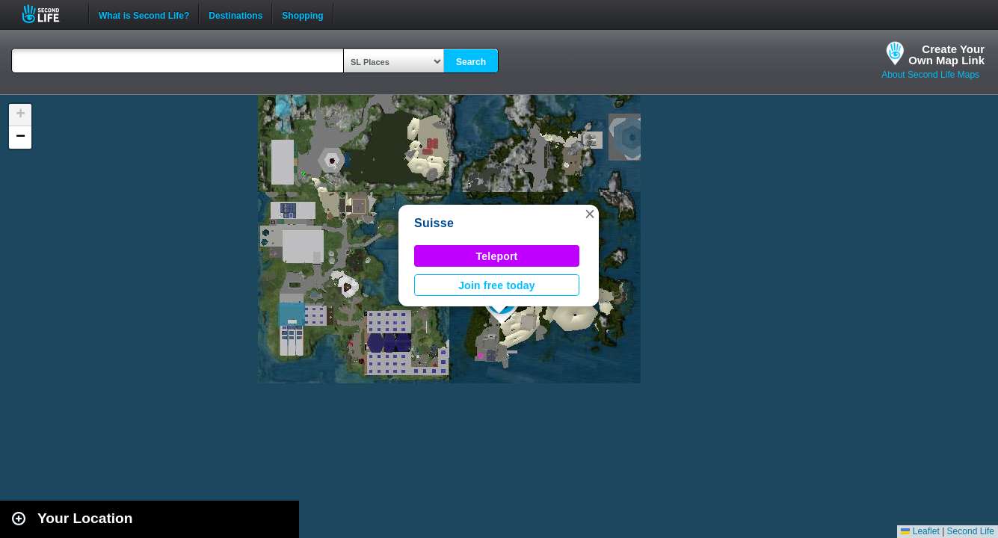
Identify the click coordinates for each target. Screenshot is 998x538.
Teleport (497, 256)
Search (471, 62)
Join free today (496, 285)
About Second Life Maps (930, 74)
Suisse (434, 223)
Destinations (235, 14)
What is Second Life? (144, 14)
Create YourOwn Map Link (946, 55)
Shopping (302, 14)
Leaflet (920, 531)
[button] (590, 214)
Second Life (49, 14)
